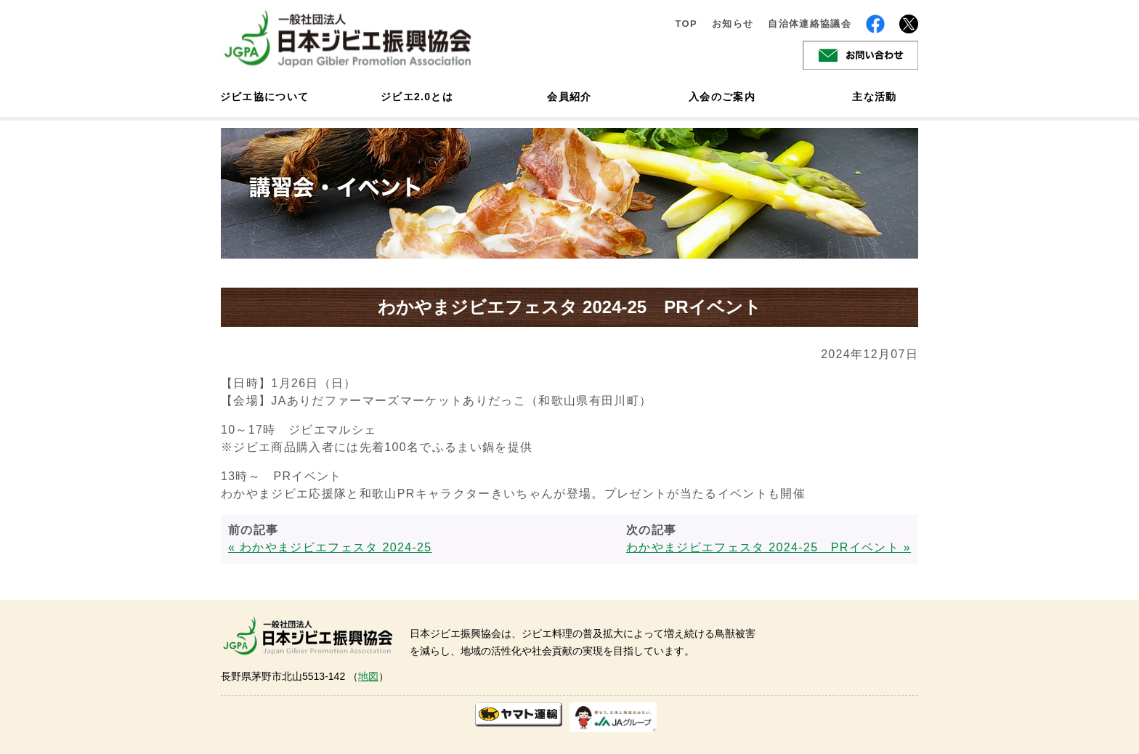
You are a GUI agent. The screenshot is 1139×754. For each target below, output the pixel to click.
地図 (368, 676)
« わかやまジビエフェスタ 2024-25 (330, 547)
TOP (686, 23)
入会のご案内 (722, 96)
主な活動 (874, 96)
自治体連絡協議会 (809, 23)
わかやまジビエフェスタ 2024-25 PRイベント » (768, 547)
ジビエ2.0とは (417, 96)
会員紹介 (569, 96)
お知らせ (732, 23)
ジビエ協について (264, 96)
